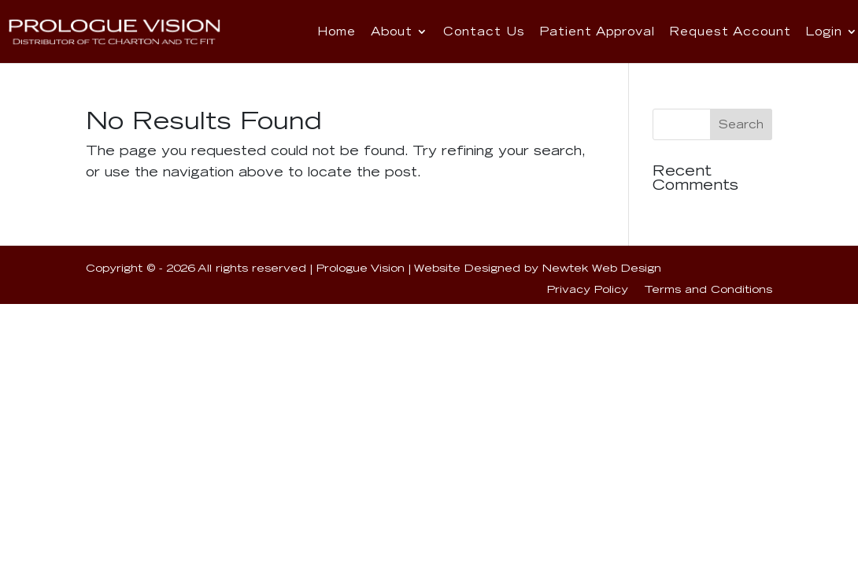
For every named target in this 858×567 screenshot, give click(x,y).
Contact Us (505, 31)
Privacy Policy (587, 289)
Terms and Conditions (708, 289)
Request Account (730, 31)
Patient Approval (608, 31)
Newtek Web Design (601, 267)
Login (818, 31)
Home (359, 31)
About (416, 31)
